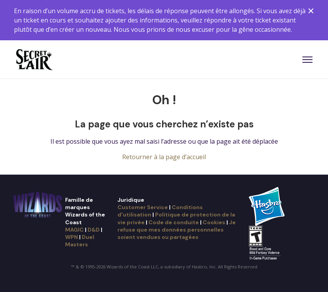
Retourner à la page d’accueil (164, 157)
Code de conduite (173, 222)
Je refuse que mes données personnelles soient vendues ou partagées (176, 230)
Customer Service (142, 207)
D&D (94, 229)
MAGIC (74, 229)
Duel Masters (79, 241)
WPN (71, 237)
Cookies (214, 222)
